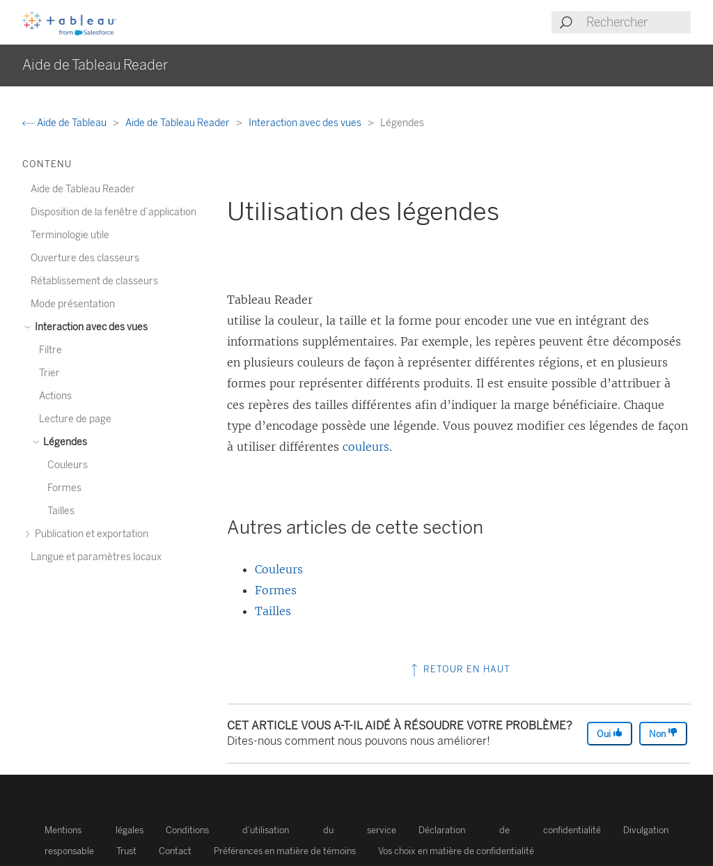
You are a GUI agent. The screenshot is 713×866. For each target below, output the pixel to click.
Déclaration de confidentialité (509, 830)
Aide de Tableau (65, 123)
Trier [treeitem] (49, 373)
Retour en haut (459, 669)
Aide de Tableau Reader (178, 123)
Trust (126, 851)
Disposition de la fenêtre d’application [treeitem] (113, 212)
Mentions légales (94, 830)
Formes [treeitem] (64, 488)
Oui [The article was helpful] (609, 733)
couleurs (366, 447)
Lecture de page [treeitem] (75, 419)
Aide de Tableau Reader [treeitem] (83, 189)
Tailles (273, 611)
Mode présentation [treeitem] (73, 304)
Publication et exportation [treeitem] (89, 534)
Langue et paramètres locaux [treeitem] (96, 557)
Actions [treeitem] (55, 396)
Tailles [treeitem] (61, 511)
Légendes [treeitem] (63, 442)
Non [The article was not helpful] (663, 733)
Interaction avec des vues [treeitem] (89, 327)
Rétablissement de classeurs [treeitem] (94, 281)
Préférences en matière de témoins (285, 851)
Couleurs (279, 569)
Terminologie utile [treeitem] (70, 235)
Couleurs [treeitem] (67, 465)
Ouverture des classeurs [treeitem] (85, 258)
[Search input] (638, 22)
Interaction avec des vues (306, 123)
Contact (175, 851)
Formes (276, 590)
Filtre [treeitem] (50, 350)
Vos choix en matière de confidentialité (456, 851)
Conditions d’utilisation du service (281, 830)
